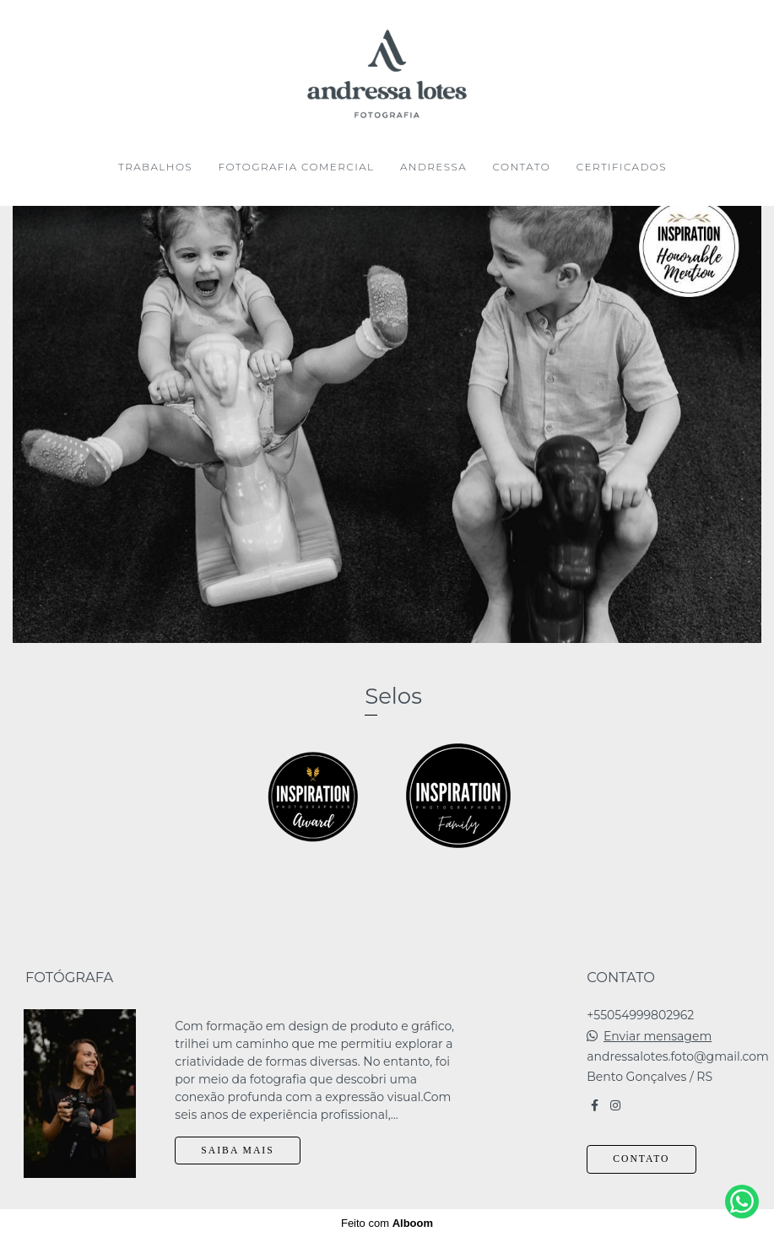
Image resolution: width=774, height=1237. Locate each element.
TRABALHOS (155, 166)
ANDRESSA (433, 166)
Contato (641, 1158)
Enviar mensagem (658, 1036)
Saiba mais (237, 1150)
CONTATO (521, 166)
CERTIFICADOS (621, 166)
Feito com (387, 1223)
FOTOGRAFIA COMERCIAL (297, 166)
